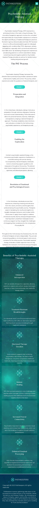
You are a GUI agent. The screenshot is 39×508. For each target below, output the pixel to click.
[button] (36, 3)
